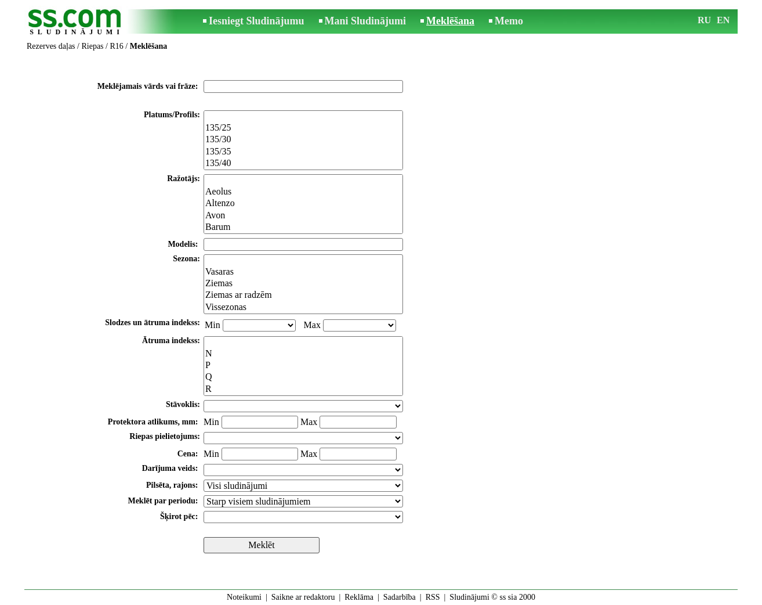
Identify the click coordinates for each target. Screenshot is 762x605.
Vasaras (303, 272)
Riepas (92, 46)
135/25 (303, 128)
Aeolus (303, 192)
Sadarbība (399, 597)
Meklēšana (450, 21)
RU (704, 20)
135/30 (303, 140)
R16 (116, 46)
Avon (303, 216)
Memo (509, 21)
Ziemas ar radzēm (303, 295)
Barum (303, 227)
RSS (433, 597)
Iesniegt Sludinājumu (256, 21)
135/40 (303, 164)
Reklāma (358, 597)
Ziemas (303, 284)
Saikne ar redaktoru (303, 597)
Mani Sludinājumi (366, 21)
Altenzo (303, 204)
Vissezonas (303, 308)
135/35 (303, 152)
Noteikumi (244, 597)
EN (723, 20)
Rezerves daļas (51, 46)
